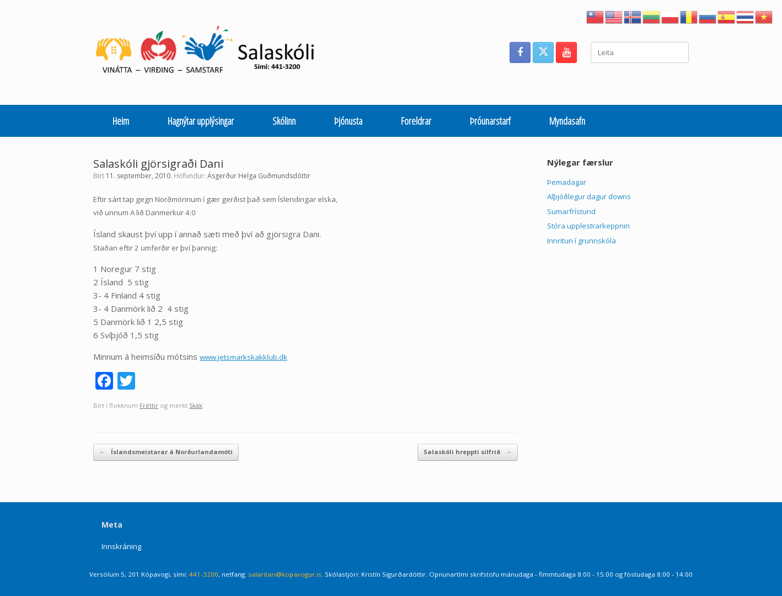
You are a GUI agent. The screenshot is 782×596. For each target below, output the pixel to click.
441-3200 (203, 574)
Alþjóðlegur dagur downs (589, 196)
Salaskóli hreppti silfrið (468, 452)
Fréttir (149, 405)
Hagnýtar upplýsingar (201, 120)
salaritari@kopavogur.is (285, 574)
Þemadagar (566, 182)
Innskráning (121, 546)
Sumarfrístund (571, 211)
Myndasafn (567, 120)
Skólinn (284, 120)
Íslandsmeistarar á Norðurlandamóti (166, 452)
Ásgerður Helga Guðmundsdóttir (258, 175)
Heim (121, 120)
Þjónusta (348, 120)
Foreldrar (416, 120)
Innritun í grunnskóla (581, 241)
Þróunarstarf (490, 120)
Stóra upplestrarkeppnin (588, 226)
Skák (195, 405)
